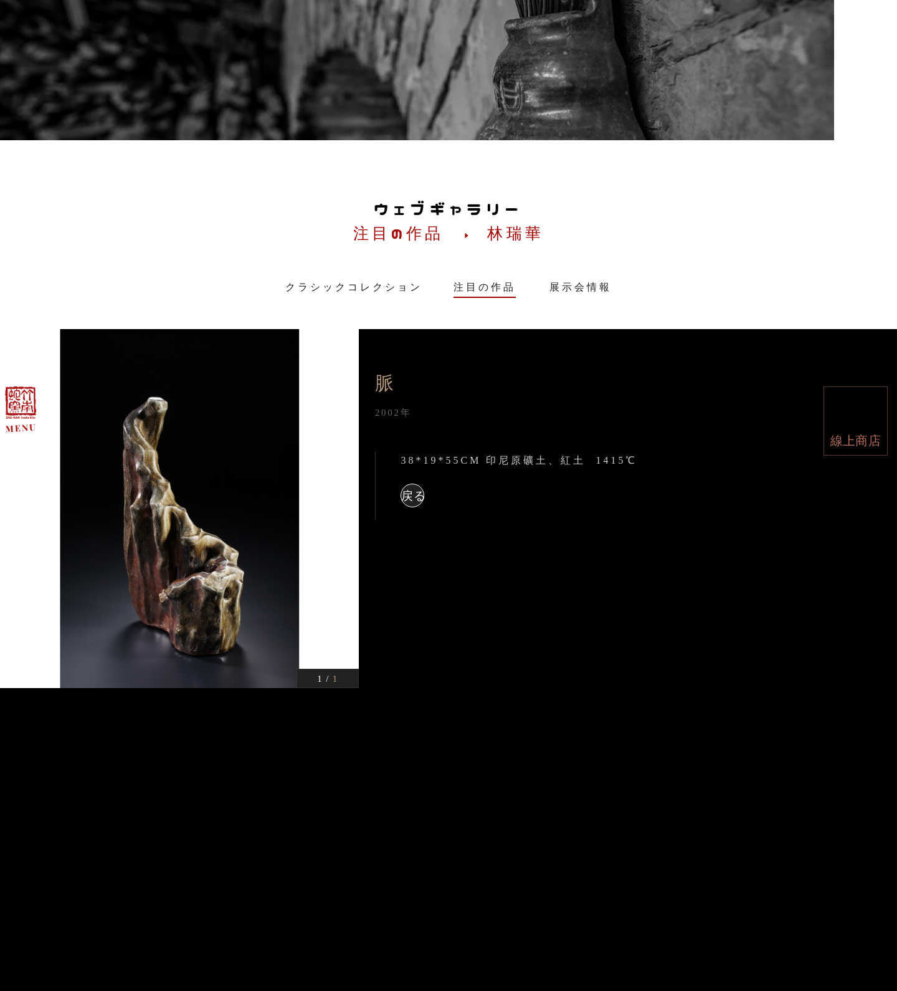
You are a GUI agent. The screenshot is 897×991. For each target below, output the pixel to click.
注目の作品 (484, 287)
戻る (412, 495)
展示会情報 (580, 287)
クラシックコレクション (353, 287)
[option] (179, 508)
